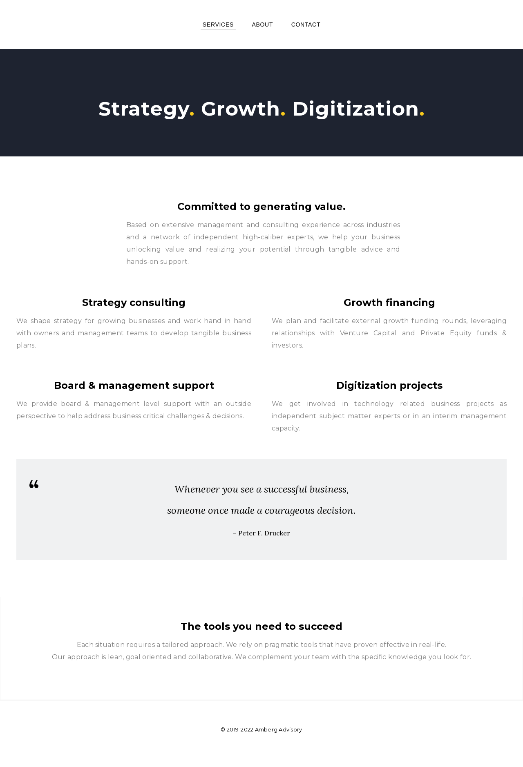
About (262, 24)
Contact (306, 24)
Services (218, 24)
